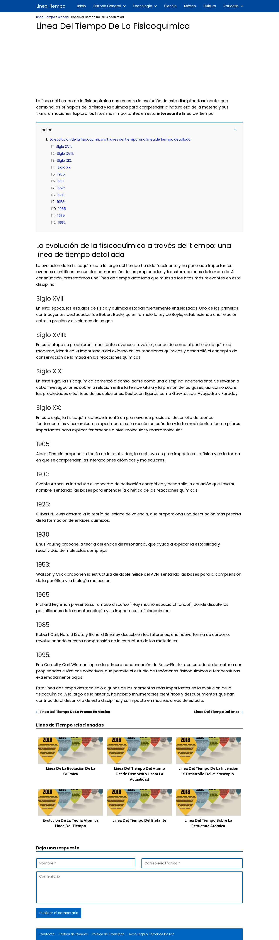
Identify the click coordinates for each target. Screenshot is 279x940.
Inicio (81, 6)
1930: (61, 195)
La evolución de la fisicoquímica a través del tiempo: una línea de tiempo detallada (120, 139)
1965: (62, 208)
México (190, 6)
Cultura (209, 6)
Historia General (107, 6)
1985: (61, 215)
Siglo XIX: (64, 160)
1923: (61, 188)
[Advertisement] (139, 62)
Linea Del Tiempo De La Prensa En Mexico (75, 711)
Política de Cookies (73, 934)
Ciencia (170, 6)
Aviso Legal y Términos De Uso (152, 934)
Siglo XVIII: (65, 153)
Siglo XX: (64, 167)
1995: (62, 222)
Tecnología (142, 6)
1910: (60, 181)
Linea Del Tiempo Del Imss (216, 711)
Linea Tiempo (50, 6)
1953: (61, 201)
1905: (61, 174)
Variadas (230, 6)
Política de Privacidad (108, 934)
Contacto (47, 934)
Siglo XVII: (64, 146)
